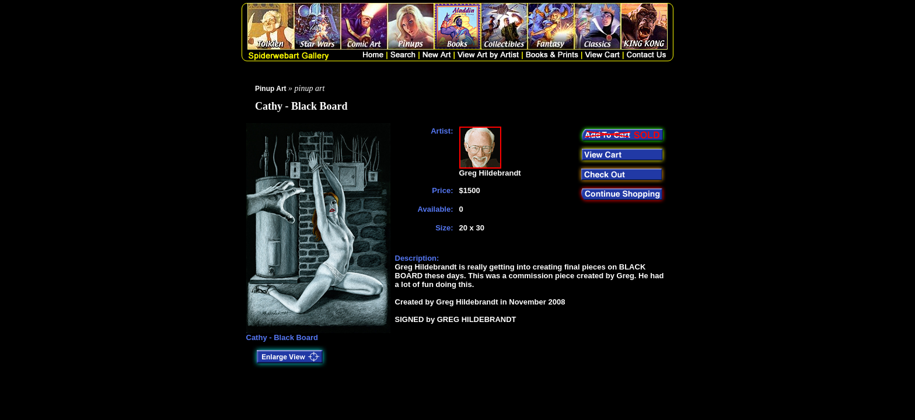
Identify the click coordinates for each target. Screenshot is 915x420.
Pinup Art (271, 89)
